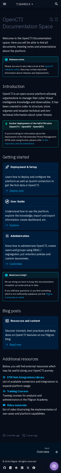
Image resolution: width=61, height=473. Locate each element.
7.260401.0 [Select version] (23, 4)
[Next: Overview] (46, 451)
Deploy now (14, 190)
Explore (12, 225)
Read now (13, 344)
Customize (13, 263)
